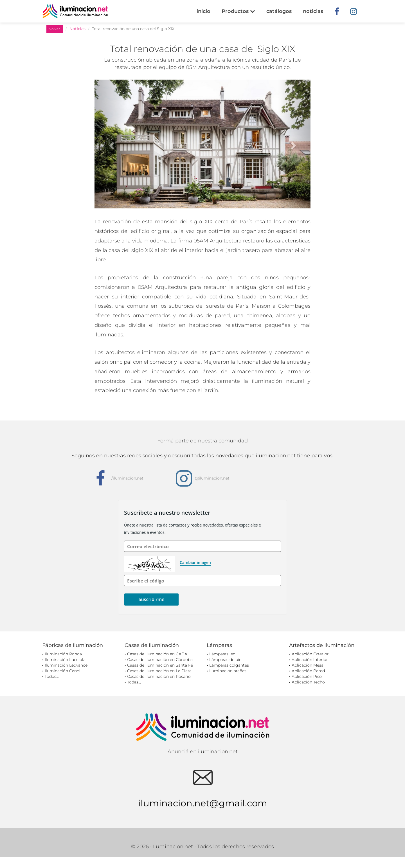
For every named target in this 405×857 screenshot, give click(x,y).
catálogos (279, 11)
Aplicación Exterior (310, 653)
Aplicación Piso (307, 676)
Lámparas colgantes (229, 665)
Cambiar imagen (195, 562)
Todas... (134, 682)
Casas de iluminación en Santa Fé (160, 665)
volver (55, 29)
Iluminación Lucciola (65, 659)
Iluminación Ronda (63, 653)
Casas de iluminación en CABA (157, 653)
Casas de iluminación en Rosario (159, 676)
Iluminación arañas (227, 670)
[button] (110, 144)
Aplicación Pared (308, 670)
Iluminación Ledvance (66, 665)
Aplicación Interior (310, 659)
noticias (313, 11)
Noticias (77, 28)
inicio (203, 11)
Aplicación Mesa (307, 665)
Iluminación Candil (63, 670)
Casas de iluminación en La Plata (159, 670)
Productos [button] (238, 11)
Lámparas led (222, 653)
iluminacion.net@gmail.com (202, 803)
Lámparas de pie (225, 659)
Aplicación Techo (308, 682)
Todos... (52, 676)
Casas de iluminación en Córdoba (160, 659)
